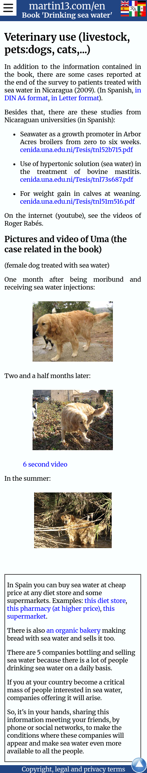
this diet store (105, 601)
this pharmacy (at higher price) (53, 608)
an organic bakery (74, 630)
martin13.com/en (67, 6)
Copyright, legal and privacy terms (73, 769)
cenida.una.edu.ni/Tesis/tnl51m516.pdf (77, 201)
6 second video (45, 464)
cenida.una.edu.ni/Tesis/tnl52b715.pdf (76, 150)
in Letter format (74, 98)
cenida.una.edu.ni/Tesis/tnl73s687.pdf (76, 179)
